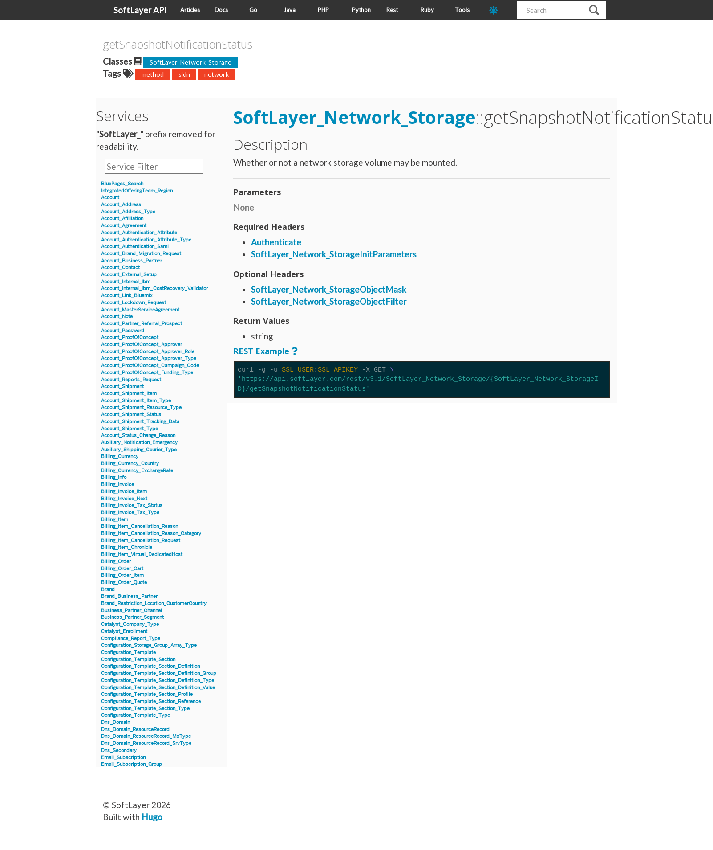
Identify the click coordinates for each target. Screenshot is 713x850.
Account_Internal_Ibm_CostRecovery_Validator (154, 288)
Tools (462, 9)
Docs (221, 9)
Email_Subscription (123, 757)
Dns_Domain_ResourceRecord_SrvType (146, 743)
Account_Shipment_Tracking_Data (140, 422)
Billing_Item (114, 520)
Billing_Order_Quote (124, 582)
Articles (190, 9)
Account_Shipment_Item (129, 393)
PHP (323, 9)
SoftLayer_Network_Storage (190, 62)
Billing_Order (116, 561)
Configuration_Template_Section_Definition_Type (157, 680)
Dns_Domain (115, 722)
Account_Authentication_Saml (135, 246)
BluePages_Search (122, 184)
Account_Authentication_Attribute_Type (146, 240)
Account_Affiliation (122, 218)
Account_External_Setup (129, 275)
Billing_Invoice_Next (124, 499)
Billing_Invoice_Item (124, 491)
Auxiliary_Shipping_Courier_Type (139, 450)
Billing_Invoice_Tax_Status (131, 505)
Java (290, 9)
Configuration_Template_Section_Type (145, 708)
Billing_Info (113, 477)
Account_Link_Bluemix (127, 295)
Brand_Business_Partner (129, 596)
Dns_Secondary (119, 750)
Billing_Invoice (117, 484)
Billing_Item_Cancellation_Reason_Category (151, 533)
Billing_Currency (119, 456)
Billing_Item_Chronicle (126, 547)
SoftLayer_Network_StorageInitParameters (334, 254)
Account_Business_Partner (131, 261)
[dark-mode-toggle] (499, 10)
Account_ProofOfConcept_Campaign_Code (150, 365)
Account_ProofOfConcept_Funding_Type (147, 373)
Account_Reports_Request (131, 380)
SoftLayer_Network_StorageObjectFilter (328, 301)
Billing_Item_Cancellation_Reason (139, 526)
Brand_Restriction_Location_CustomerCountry (154, 603)
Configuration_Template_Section (138, 659)
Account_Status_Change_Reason (138, 435)
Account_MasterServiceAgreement (140, 310)
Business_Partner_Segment (132, 617)
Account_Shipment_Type (129, 429)
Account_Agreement (123, 226)
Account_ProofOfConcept (129, 337)
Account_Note (117, 316)
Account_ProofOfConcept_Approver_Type (148, 358)
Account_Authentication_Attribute (139, 233)
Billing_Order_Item (122, 575)
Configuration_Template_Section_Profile (147, 694)
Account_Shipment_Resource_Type (141, 407)
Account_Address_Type (128, 212)
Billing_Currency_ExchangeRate (137, 471)
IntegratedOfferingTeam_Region (137, 191)
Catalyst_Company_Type (130, 624)
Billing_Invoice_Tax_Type (130, 512)
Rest (392, 9)
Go (253, 9)
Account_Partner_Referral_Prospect (141, 324)
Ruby (427, 9)
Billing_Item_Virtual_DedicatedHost (141, 554)
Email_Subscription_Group (131, 764)
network (216, 74)
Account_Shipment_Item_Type (136, 401)
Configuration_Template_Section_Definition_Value (158, 688)
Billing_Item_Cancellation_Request (140, 541)
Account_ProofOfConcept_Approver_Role (147, 352)
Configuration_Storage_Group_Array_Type (149, 645)
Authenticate (276, 242)
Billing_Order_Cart (122, 569)
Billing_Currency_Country (130, 463)
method (153, 74)
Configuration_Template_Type (135, 715)
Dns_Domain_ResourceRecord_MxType (146, 736)
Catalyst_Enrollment (124, 631)
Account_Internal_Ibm (125, 282)
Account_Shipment (122, 386)
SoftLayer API (140, 10)
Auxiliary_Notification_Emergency (139, 442)
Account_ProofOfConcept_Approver (141, 344)
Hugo (152, 817)
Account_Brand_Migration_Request (141, 254)
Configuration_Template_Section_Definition (150, 666)
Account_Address (121, 205)
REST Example (261, 351)
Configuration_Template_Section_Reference (151, 701)
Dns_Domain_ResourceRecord (135, 729)
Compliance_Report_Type (130, 639)
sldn (184, 74)
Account (110, 197)
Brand (108, 590)
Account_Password (122, 331)
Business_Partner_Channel (131, 610)
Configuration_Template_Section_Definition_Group (158, 673)
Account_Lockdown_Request (133, 303)
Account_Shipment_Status (131, 414)
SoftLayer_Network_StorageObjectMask (328, 289)
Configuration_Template (128, 652)
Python (361, 9)
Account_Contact (120, 267)
